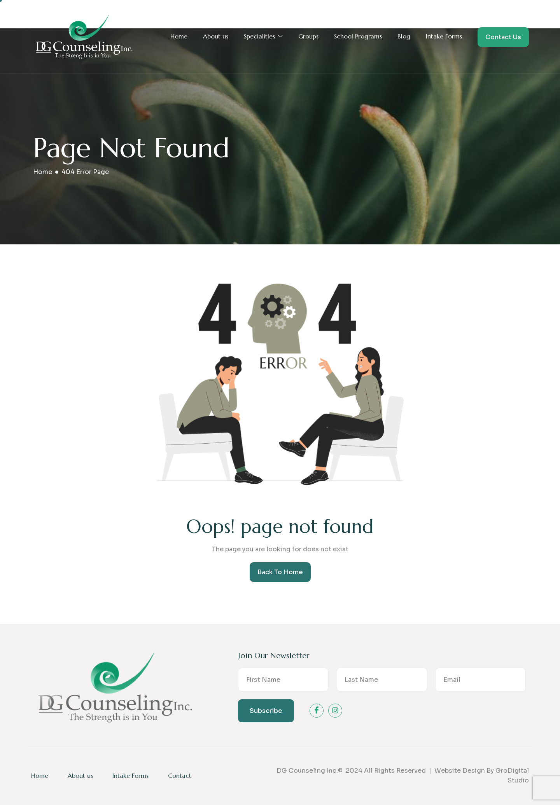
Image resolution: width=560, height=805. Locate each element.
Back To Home (280, 572)
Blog (403, 36)
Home (178, 36)
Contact (179, 775)
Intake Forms (444, 36)
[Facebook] (317, 711)
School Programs (358, 36)
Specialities (263, 36)
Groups (308, 36)
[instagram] (335, 711)
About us (215, 36)
